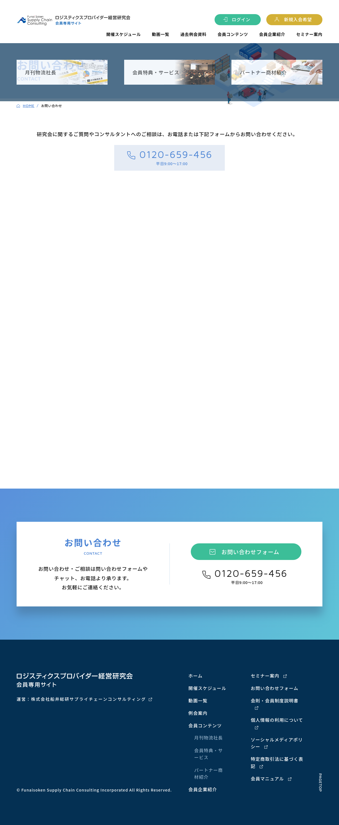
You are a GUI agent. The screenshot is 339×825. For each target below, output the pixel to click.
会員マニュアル (267, 778)
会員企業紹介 (272, 34)
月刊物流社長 (208, 737)
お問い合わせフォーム (250, 552)
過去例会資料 (193, 34)
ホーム (195, 675)
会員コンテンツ (233, 34)
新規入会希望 (298, 19)
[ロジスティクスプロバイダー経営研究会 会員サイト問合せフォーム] (169, 313)
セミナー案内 (309, 34)
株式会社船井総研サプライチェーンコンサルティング (88, 699)
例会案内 (197, 713)
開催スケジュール (123, 34)
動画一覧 (160, 34)
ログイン (241, 19)
